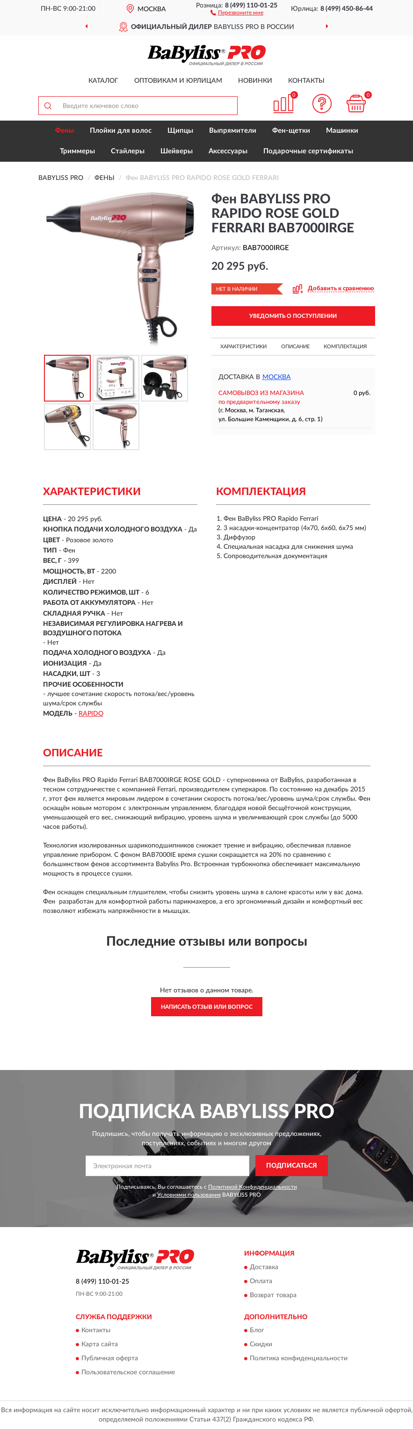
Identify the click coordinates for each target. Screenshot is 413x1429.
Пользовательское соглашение (128, 1372)
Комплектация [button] (345, 346)
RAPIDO (91, 714)
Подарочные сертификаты (308, 151)
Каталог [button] (103, 81)
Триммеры (77, 151)
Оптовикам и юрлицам (178, 81)
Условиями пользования (189, 1195)
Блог (257, 1330)
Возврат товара (273, 1295)
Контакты (306, 81)
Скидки (261, 1344)
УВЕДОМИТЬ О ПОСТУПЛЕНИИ (293, 316)
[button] (236, 12)
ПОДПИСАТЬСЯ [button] (291, 1166)
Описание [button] (295, 346)
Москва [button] (276, 377)
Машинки (342, 130)
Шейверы (176, 151)
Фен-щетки (291, 130)
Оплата (261, 1281)
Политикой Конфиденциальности (252, 1187)
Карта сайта (99, 1344)
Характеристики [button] (243, 346)
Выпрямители (232, 130)
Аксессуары (228, 151)
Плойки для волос (121, 130)
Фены (64, 130)
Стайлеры (128, 151)
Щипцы (180, 130)
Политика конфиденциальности (299, 1358)
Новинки (255, 81)
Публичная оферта (109, 1358)
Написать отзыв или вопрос (207, 1007)
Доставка (264, 1267)
